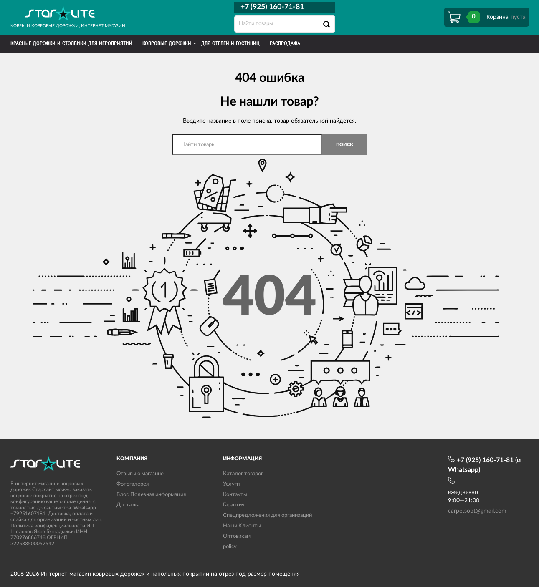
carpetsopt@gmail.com (477, 511)
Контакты (235, 494)
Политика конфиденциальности (47, 525)
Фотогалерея (132, 484)
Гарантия (233, 505)
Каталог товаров (243, 473)
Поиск (344, 144)
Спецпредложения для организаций (267, 515)
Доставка (127, 505)
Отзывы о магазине (140, 473)
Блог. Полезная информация (151, 494)
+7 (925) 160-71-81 (272, 7)
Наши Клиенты (242, 526)
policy (230, 546)
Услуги (231, 484)
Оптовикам (237, 536)
